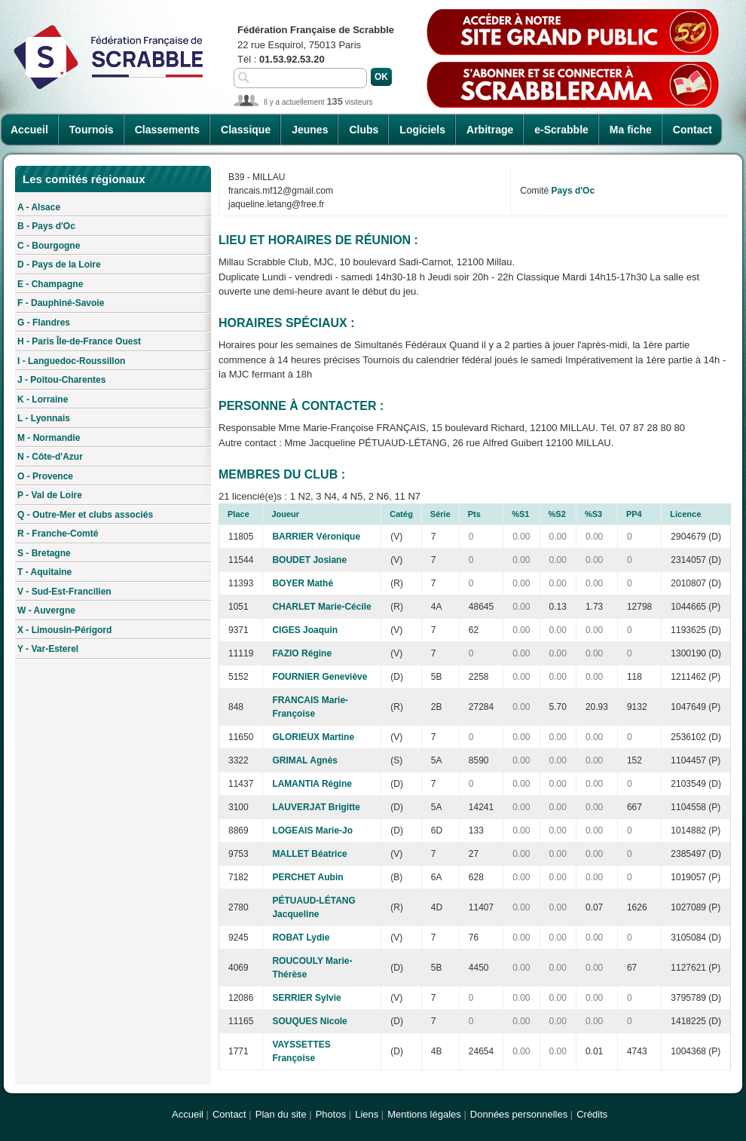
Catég (401, 513)
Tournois (91, 130)
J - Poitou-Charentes (61, 380)
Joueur (285, 513)
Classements (167, 130)
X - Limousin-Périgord (64, 630)
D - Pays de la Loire (59, 264)
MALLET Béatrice (309, 854)
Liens (366, 1114)
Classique (246, 130)
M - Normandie (48, 438)
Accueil (29, 130)
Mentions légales (424, 1114)
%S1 (520, 513)
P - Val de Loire (49, 495)
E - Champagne (50, 284)
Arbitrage (489, 130)
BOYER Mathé (302, 583)
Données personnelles (518, 1114)
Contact (692, 130)
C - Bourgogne (48, 245)
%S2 (557, 513)
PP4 (634, 513)
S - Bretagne (44, 553)
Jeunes (310, 130)
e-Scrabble (561, 130)
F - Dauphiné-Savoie (60, 303)
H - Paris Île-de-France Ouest (79, 341)
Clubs (363, 130)
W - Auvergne (46, 610)
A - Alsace (38, 207)
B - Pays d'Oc (46, 226)
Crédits (591, 1114)
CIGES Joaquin (305, 630)
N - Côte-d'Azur (50, 456)
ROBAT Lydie (300, 937)
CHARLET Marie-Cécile (321, 606)
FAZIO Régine (302, 653)
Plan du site (281, 1114)
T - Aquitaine (44, 572)
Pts (474, 513)
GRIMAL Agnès (305, 760)
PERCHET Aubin (307, 877)
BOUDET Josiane (309, 560)
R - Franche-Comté (57, 533)
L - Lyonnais (43, 418)
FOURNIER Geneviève (319, 676)
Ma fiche (631, 130)
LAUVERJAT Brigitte (315, 807)
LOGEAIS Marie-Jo (312, 830)
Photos (331, 1114)
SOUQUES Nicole (309, 1021)
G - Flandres (43, 322)
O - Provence (45, 476)
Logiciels (422, 130)
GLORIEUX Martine (313, 737)
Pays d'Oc (573, 190)
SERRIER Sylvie (306, 998)
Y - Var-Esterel (47, 649)
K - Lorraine (42, 399)
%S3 (593, 513)
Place (238, 513)
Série (440, 513)
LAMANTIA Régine (312, 784)
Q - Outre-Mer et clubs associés (85, 514)
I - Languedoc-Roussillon (71, 361)
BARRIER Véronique (316, 536)
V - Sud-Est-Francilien (64, 591)
